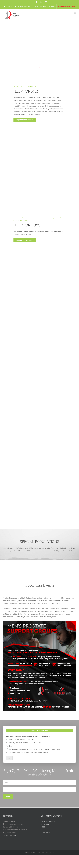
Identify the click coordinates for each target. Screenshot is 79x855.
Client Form (45, 824)
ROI (42, 830)
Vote (9, 758)
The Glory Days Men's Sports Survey (21, 739)
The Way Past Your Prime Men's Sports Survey (24, 743)
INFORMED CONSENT (48, 821)
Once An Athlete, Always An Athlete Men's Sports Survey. (28, 752)
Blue (10, 746)
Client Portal (45, 832)
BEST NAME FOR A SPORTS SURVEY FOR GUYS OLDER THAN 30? (29, 736)
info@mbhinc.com (9, 835)
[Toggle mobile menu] (75, 13)
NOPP (43, 827)
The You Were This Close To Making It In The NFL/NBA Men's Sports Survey (35, 749)
